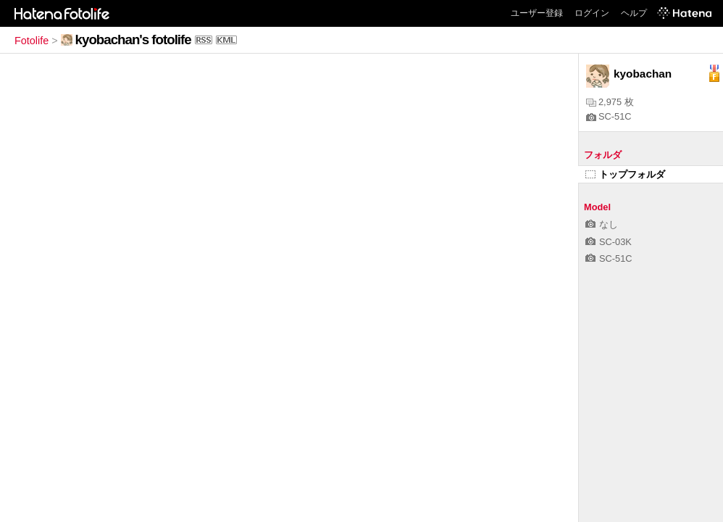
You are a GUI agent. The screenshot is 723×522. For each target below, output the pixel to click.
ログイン (591, 13)
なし (601, 224)
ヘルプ (634, 13)
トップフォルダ (625, 174)
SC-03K (608, 241)
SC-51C (609, 116)
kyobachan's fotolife (133, 39)
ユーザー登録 (537, 13)
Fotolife (31, 40)
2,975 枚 (610, 101)
